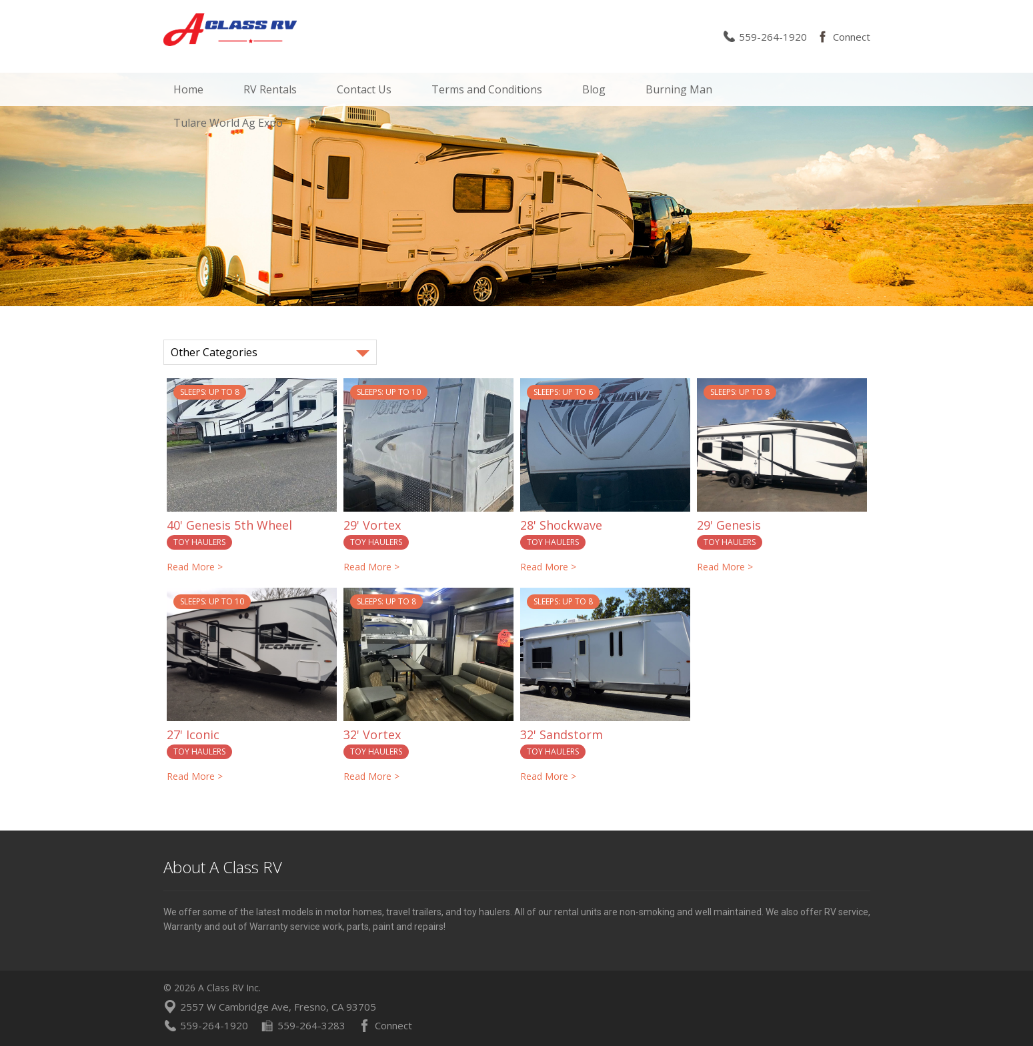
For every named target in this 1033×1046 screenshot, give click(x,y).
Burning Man (679, 89)
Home (188, 89)
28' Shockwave (561, 525)
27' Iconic (193, 734)
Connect (851, 36)
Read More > (195, 566)
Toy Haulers (199, 542)
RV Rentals (270, 89)
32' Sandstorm (561, 734)
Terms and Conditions (486, 89)
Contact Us (364, 89)
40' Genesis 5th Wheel (229, 525)
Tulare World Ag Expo (228, 122)
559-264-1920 (773, 36)
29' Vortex (372, 525)
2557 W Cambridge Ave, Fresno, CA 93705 (278, 1006)
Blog (594, 89)
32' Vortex (372, 734)
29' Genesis (729, 525)
